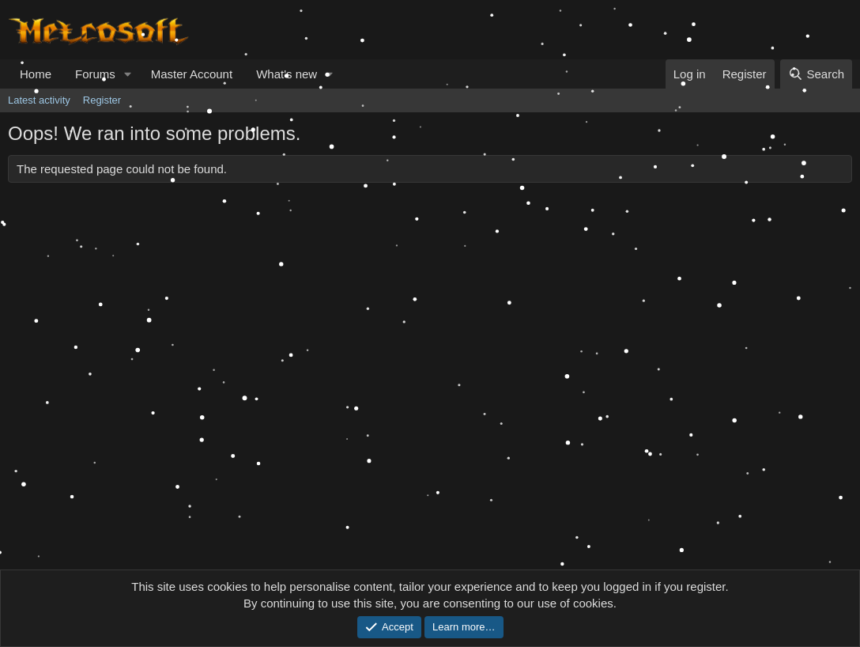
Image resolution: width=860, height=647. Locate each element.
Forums (95, 74)
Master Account (191, 74)
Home (35, 74)
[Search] (816, 74)
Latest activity (39, 100)
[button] (128, 74)
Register (102, 100)
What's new (286, 74)
